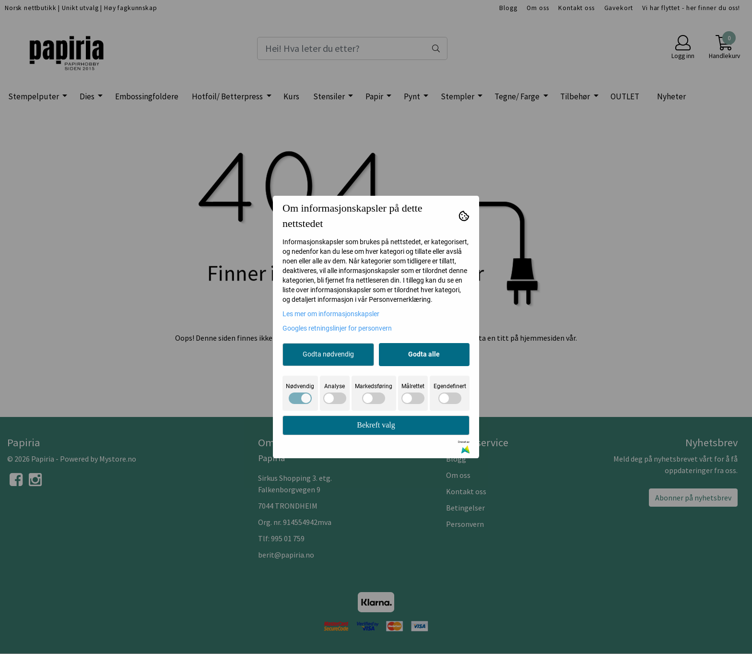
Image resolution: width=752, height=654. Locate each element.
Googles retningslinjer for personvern (337, 328)
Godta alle (424, 354)
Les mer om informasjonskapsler (330, 314)
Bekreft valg (376, 425)
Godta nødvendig (328, 354)
